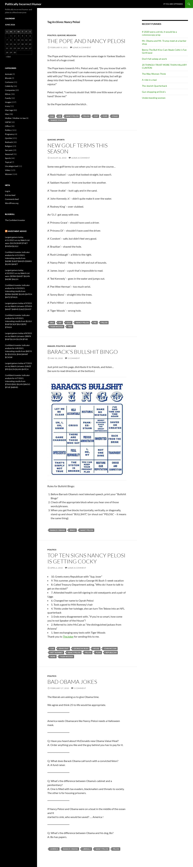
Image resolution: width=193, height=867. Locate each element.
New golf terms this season (77, 148)
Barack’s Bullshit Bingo (82, 351)
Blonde (8, 78)
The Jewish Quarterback (154, 85)
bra (52, 322)
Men (7, 114)
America (54, 849)
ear (52, 116)
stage (115, 116)
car (52, 648)
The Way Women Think (154, 73)
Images (51, 346)
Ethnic (8, 94)
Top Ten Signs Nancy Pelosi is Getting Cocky (86, 558)
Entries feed (10, 195)
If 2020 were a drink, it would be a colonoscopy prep (159, 33)
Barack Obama (57, 530)
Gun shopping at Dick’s (154, 91)
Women (8, 174)
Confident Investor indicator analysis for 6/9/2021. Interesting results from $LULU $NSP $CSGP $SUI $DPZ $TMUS (18, 321)
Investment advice (17, 231)
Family (8, 98)
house (96, 648)
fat (60, 322)
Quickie (61, 35)
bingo (73, 530)
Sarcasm (71, 346)
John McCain (110, 648)
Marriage (9, 110)
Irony (7, 106)
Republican (111, 652)
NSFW (8, 122)
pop (96, 116)
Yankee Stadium (58, 120)
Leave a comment (82, 47)
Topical (8, 162)
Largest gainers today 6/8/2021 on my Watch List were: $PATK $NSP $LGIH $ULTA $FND (18, 336)
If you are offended (173, 4)
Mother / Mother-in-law (15, 118)
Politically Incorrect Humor (23, 4)
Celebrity (9, 86)
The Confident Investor (15, 220)
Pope (105, 116)
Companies (10, 90)
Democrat (64, 648)
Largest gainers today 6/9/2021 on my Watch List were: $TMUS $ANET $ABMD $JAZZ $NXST (18, 306)
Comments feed (12, 199)
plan (98, 652)
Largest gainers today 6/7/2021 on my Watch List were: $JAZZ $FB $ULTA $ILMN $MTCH (18, 366)
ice (59, 116)
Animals (8, 74)
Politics (51, 35)
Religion (71, 35)
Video (7, 170)
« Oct (8, 56)
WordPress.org (11, 203)
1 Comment (74, 358)
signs (52, 656)
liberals (87, 849)
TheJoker (68, 636)
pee (95, 322)
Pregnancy (9, 134)
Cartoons (9, 82)
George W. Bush (80, 648)
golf (68, 322)
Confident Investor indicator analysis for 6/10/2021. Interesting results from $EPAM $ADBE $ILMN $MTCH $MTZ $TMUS (18, 291)
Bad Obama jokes (72, 681)
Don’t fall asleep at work (154, 58)
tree (70, 326)
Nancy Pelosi (72, 116)
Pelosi (86, 116)
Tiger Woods (56, 326)
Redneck (9, 142)
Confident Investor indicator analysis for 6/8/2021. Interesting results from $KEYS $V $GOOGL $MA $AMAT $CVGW (18, 351)
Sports (61, 139)
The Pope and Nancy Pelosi (86, 41)
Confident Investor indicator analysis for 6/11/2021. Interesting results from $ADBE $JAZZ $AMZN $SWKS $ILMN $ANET (18, 258)
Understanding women (153, 97)
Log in (7, 191)
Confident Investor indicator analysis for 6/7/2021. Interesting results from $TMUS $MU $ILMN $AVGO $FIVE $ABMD (17, 381)
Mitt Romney (56, 652)
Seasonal (9, 154)
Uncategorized (11, 166)
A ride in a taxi (149, 79)
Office (8, 126)
